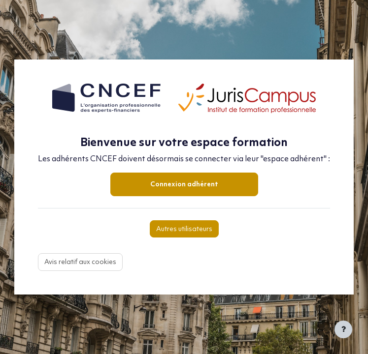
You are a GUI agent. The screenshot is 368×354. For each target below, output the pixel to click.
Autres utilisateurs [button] (184, 229)
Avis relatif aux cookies (80, 262)
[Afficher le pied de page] (343, 329)
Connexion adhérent (184, 184)
